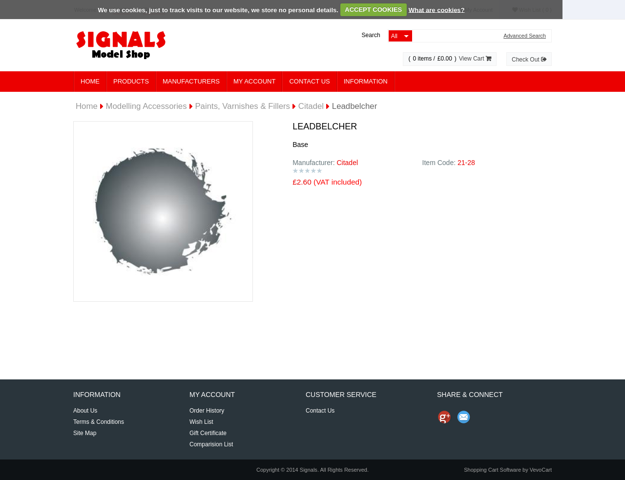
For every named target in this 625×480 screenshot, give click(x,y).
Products (131, 81)
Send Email (464, 417)
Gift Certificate (208, 433)
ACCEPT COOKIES (373, 9)
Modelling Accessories (146, 106)
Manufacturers (191, 81)
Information (366, 81)
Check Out (529, 59)
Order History (206, 410)
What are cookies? (437, 9)
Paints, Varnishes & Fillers (242, 106)
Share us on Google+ (444, 417)
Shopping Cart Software (492, 470)
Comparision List (211, 444)
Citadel (311, 106)
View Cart (475, 58)
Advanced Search (524, 36)
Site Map (84, 433)
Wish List (201, 421)
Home (90, 81)
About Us (85, 410)
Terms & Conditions (98, 421)
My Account (254, 81)
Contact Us (309, 81)
